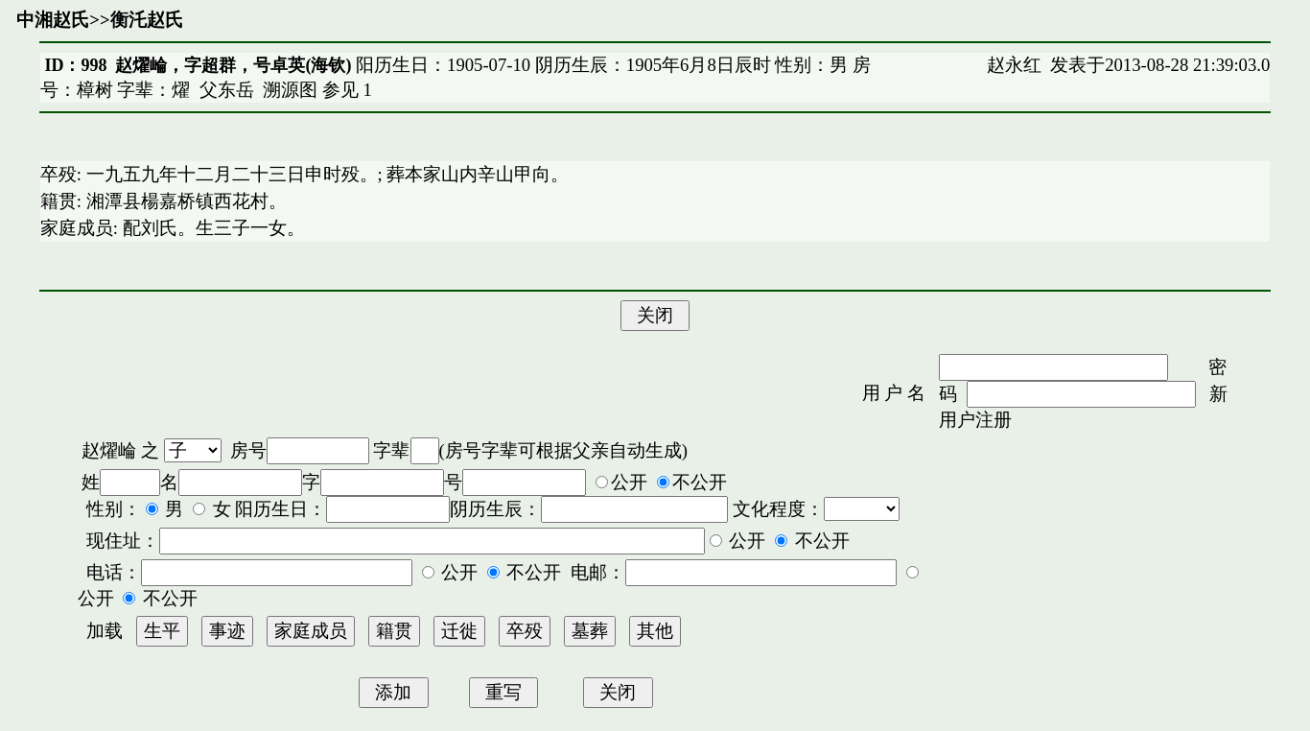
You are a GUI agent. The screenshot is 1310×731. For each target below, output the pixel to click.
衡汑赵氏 (146, 20)
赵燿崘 (109, 450)
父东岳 (226, 90)
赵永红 (1014, 65)
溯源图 (290, 90)
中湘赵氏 (52, 20)
